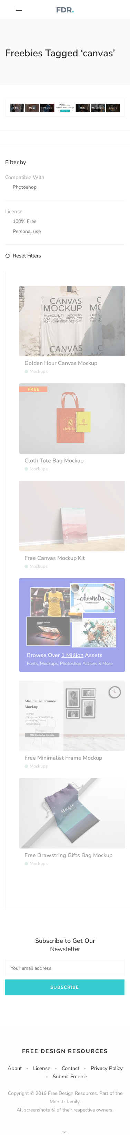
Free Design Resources (65, 1051)
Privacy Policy (107, 1068)
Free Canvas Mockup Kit (54, 558)
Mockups (39, 371)
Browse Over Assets (64, 655)
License (41, 1068)
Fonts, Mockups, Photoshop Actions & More (70, 663)
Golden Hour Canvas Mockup (60, 363)
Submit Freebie (70, 1076)
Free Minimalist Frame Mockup (63, 758)
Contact (70, 1068)
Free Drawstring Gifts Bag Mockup (68, 855)
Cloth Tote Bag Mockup (53, 461)
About (15, 1068)
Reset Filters (23, 255)
